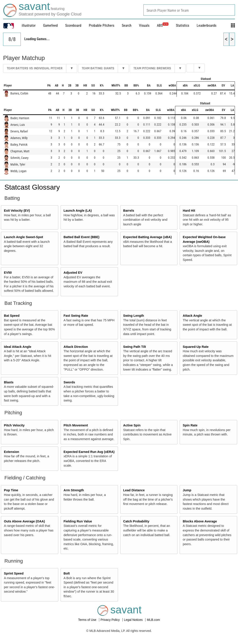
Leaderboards (206, 25)
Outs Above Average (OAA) (24, 521)
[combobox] (189, 10)
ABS (162, 25)
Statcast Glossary (32, 187)
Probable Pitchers (101, 25)
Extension (11, 452)
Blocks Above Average (200, 521)
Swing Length (133, 315)
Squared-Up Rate (196, 347)
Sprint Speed (14, 573)
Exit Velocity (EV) (17, 210)
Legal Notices (134, 620)
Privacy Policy (111, 620)
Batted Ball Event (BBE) (81, 237)
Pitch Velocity (14, 425)
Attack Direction (76, 347)
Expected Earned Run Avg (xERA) (89, 452)
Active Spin (131, 425)
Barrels (128, 210)
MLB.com (153, 620)
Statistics (182, 25)
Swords (69, 382)
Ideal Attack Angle (17, 347)
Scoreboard (73, 25)
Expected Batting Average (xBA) (147, 237)
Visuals (144, 25)
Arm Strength (74, 490)
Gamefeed (50, 25)
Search (126, 25)
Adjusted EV (73, 272)
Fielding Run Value (78, 521)
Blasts (8, 382)
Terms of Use (87, 620)
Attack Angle (192, 315)
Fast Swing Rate (76, 315)
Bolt (67, 573)
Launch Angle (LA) (78, 210)
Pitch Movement (76, 425)
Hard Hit (189, 210)
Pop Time (11, 490)
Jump (187, 490)
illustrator (29, 25)
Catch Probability (136, 521)
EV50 (8, 272)
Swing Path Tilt (134, 347)
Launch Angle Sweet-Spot (23, 237)
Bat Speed (11, 315)
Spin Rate (190, 425)
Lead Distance (134, 490)
